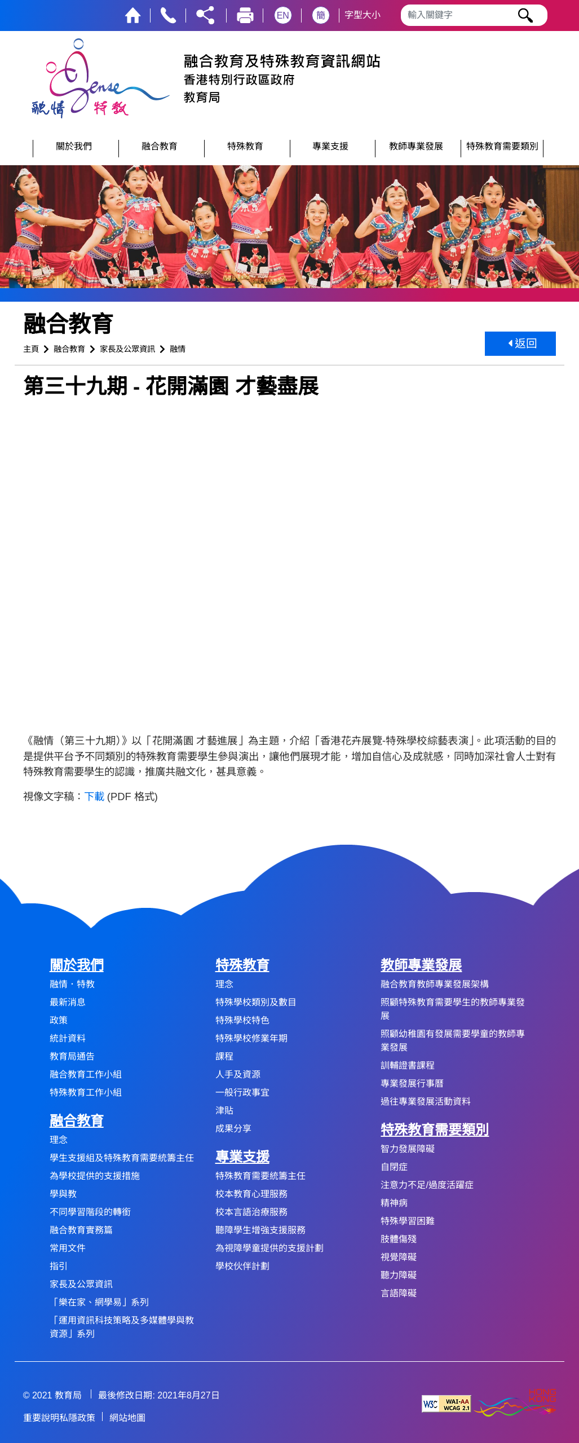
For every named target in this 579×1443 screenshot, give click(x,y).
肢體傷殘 (399, 1239)
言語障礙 (399, 1293)
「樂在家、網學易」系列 (99, 1302)
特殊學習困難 (408, 1221)
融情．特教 (72, 984)
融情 (177, 349)
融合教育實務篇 (81, 1230)
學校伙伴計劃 (242, 1266)
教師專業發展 (421, 965)
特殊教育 (242, 965)
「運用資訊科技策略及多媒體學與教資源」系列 (122, 1327)
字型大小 (362, 15)
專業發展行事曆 (412, 1083)
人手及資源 (237, 1074)
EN (283, 15)
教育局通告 (72, 1056)
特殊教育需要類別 (435, 1129)
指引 (59, 1266)
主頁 (31, 349)
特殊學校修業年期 (251, 1038)
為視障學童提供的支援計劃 (269, 1248)
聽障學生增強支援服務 (260, 1230)
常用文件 (68, 1248)
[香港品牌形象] (515, 1403)
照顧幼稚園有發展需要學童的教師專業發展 (453, 1040)
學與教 (63, 1194)
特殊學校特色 (242, 1020)
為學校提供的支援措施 (95, 1176)
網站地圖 (127, 1418)
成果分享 (233, 1128)
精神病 (394, 1203)
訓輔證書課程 (408, 1065)
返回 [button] (522, 343)
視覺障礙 (399, 1257)
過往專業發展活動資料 (426, 1101)
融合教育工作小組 (86, 1074)
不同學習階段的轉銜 (90, 1212)
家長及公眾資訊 (127, 349)
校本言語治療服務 (251, 1212)
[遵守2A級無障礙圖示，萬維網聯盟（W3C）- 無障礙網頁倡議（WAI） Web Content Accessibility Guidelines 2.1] (446, 1403)
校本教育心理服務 (251, 1194)
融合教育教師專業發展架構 (435, 984)
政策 (59, 1020)
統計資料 (68, 1038)
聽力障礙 (399, 1275)
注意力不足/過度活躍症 (427, 1185)
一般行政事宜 (242, 1092)
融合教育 (69, 349)
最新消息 (68, 1002)
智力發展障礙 (408, 1149)
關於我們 (77, 965)
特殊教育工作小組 (86, 1092)
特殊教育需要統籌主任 (260, 1176)
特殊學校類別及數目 (256, 1002)
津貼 (224, 1110)
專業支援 (242, 1156)
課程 (224, 1056)
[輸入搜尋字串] (474, 15)
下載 (94, 796)
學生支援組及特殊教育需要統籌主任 (122, 1158)
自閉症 (394, 1167)
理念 (59, 1140)
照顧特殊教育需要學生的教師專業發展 (453, 1009)
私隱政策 (77, 1418)
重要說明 (41, 1418)
